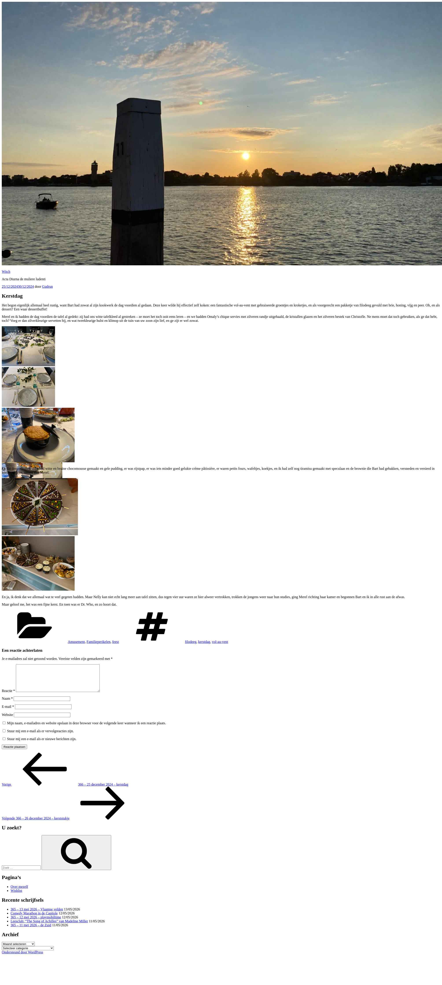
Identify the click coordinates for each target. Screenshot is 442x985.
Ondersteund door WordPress (22, 957)
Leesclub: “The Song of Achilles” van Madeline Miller (49, 926)
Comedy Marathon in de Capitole (34, 918)
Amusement (76, 642)
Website (7, 720)
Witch (6, 271)
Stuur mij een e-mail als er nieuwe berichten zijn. (41, 744)
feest (115, 642)
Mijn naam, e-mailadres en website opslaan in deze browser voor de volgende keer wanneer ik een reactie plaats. (86, 728)
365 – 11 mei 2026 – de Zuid (31, 930)
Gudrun (47, 286)
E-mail (8, 712)
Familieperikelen (98, 642)
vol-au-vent (220, 642)
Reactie (8, 696)
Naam (7, 704)
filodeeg (190, 642)
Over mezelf (19, 892)
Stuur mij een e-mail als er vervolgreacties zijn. (40, 736)
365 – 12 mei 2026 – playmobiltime (36, 922)
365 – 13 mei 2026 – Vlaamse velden (37, 914)
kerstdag (204, 642)
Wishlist (16, 896)
